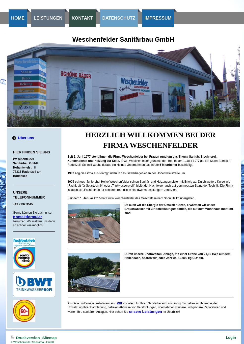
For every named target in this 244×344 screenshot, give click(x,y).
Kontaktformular (27, 217)
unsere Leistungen (145, 311)
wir (119, 303)
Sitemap (49, 338)
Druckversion (26, 338)
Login (231, 337)
